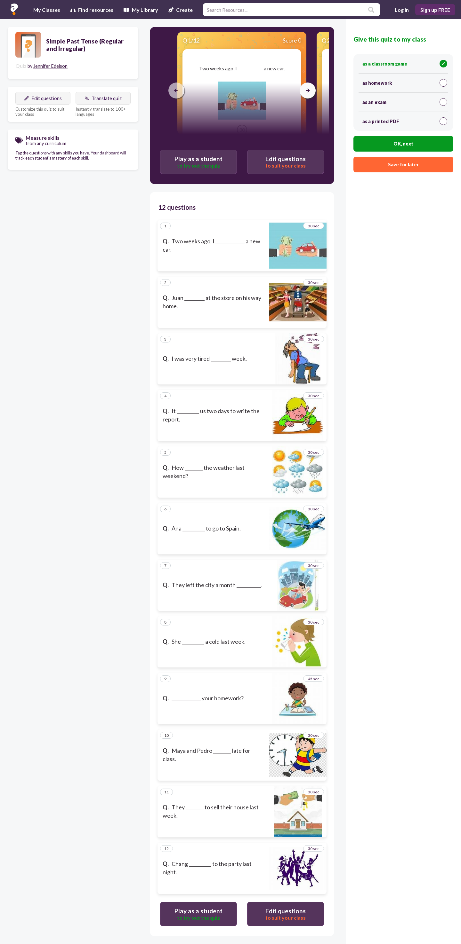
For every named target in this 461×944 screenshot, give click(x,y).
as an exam (404, 102)
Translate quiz (103, 98)
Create (180, 10)
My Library (141, 10)
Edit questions (43, 98)
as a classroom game (404, 63)
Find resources (91, 10)
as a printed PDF (404, 121)
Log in (402, 10)
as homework (404, 83)
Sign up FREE (435, 10)
